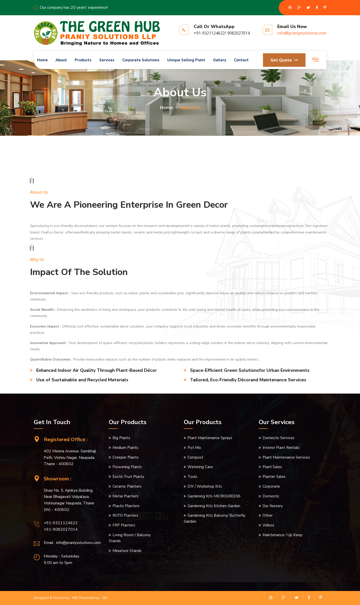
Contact (241, 60)
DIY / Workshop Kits (205, 486)
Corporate (271, 486)
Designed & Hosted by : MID (56, 597)
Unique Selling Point (186, 60)
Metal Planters (125, 496)
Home (42, 60)
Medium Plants (125, 447)
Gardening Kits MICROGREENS (214, 496)
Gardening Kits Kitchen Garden (214, 505)
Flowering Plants (127, 466)
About (61, 60)
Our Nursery (272, 505)
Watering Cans (200, 466)
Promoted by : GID (93, 597)
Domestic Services (278, 437)
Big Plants (121, 437)
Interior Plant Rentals (281, 447)
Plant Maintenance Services (286, 457)
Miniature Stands (127, 550)
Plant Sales (272, 466)
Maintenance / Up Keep (282, 534)
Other (267, 515)
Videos (268, 525)
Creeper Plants (125, 457)
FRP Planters (123, 525)
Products (83, 60)
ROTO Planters (125, 515)
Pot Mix (194, 447)
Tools (192, 476)
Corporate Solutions (141, 60)
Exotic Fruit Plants (128, 476)
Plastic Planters (126, 505)
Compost (195, 457)
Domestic (270, 496)
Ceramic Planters (127, 486)
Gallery (219, 60)
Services (106, 60)
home (166, 108)
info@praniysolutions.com (301, 33)
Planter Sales (274, 476)
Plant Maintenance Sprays (210, 437)
